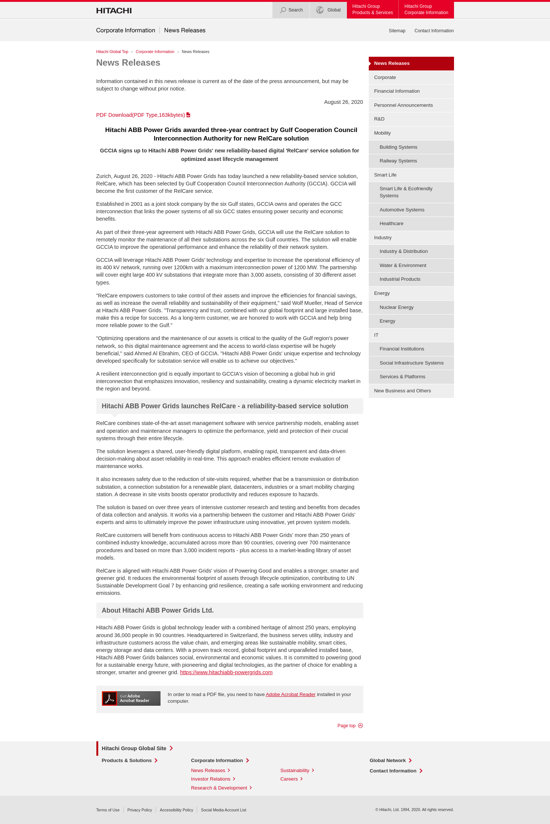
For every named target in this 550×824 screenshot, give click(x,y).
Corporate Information (155, 51)
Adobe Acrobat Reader (290, 694)
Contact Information (434, 30)
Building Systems (399, 147)
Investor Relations (211, 779)
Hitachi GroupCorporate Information (426, 9)
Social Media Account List (223, 810)
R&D (379, 119)
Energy (387, 321)
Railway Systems (398, 161)
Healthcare (392, 223)
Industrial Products (400, 279)
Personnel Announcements (403, 105)
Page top (347, 725)
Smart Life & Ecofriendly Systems (406, 192)
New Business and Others (402, 390)
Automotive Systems (402, 209)
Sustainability (295, 770)
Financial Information (397, 91)
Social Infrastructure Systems (412, 363)
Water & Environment (403, 265)
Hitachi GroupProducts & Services (372, 9)
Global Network (388, 760)
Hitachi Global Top (112, 51)
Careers (289, 779)
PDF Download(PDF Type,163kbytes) (140, 115)
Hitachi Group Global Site (134, 748)
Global (328, 10)
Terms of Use (108, 810)
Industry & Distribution (404, 251)
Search (291, 10)
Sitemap (397, 30)
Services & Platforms (402, 376)
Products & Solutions (127, 760)
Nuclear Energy (397, 307)
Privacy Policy (139, 810)
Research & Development (219, 788)
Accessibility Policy (176, 810)
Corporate (385, 77)
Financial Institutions (402, 349)
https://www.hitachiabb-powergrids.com (226, 672)
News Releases (128, 62)
